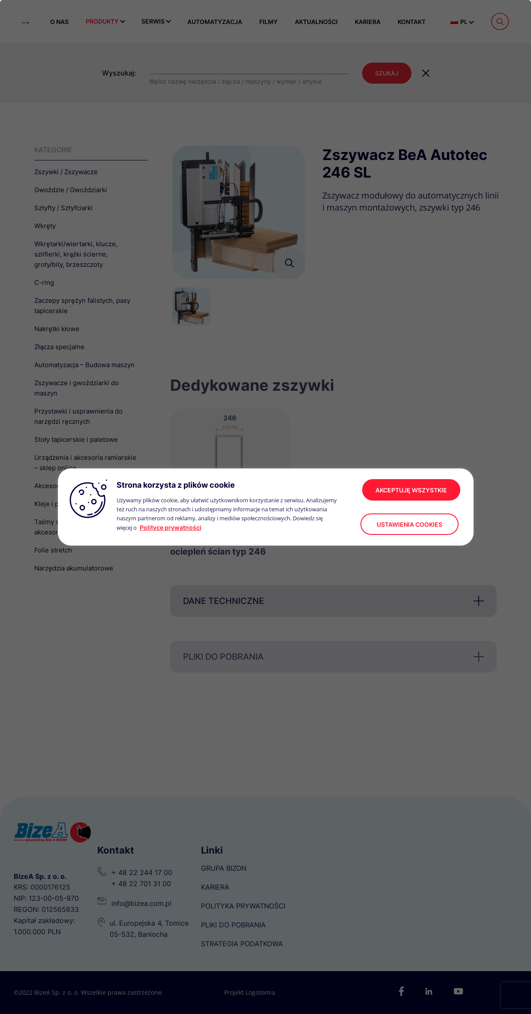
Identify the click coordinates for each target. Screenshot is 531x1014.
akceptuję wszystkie (411, 490)
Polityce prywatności (170, 527)
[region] (265, 507)
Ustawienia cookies (409, 524)
